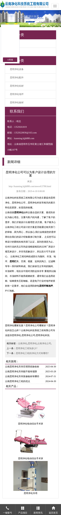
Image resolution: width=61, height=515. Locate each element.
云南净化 (22, 343)
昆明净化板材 (17, 102)
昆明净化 (32, 343)
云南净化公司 (44, 343)
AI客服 (10, 60)
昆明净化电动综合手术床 (30, 424)
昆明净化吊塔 (30, 493)
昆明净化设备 (17, 69)
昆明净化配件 (17, 77)
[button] (4, 18)
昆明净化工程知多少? (26, 348)
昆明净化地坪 (17, 94)
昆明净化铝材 (17, 86)
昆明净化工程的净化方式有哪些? (32, 353)
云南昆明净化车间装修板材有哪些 (22, 376)
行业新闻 (14, 52)
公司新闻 (14, 43)
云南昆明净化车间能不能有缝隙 (21, 371)
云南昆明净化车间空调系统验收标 (22, 366)
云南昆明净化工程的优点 (17, 381)
